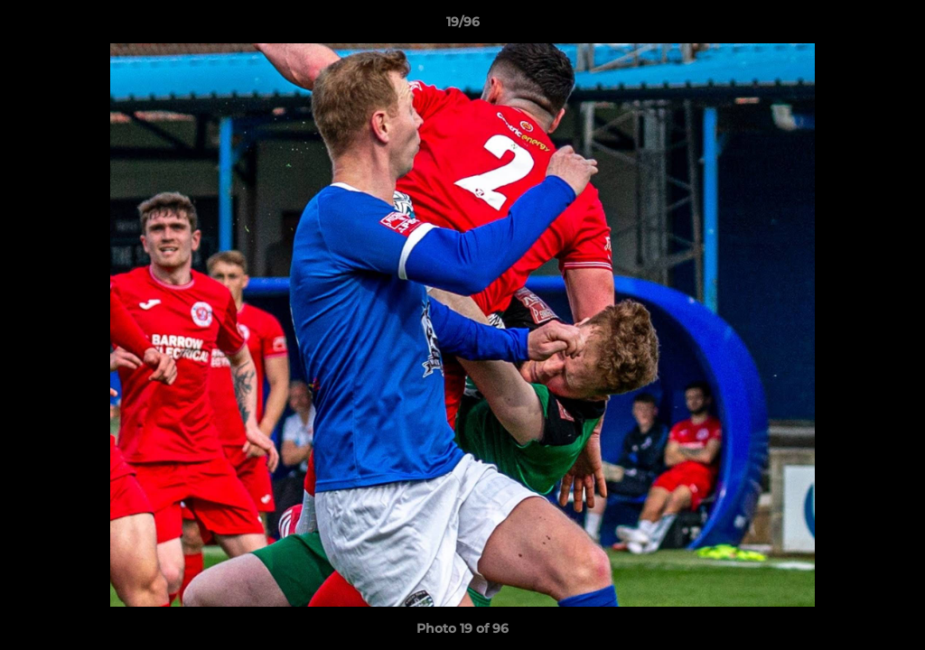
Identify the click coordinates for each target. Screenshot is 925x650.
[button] (892, 26)
